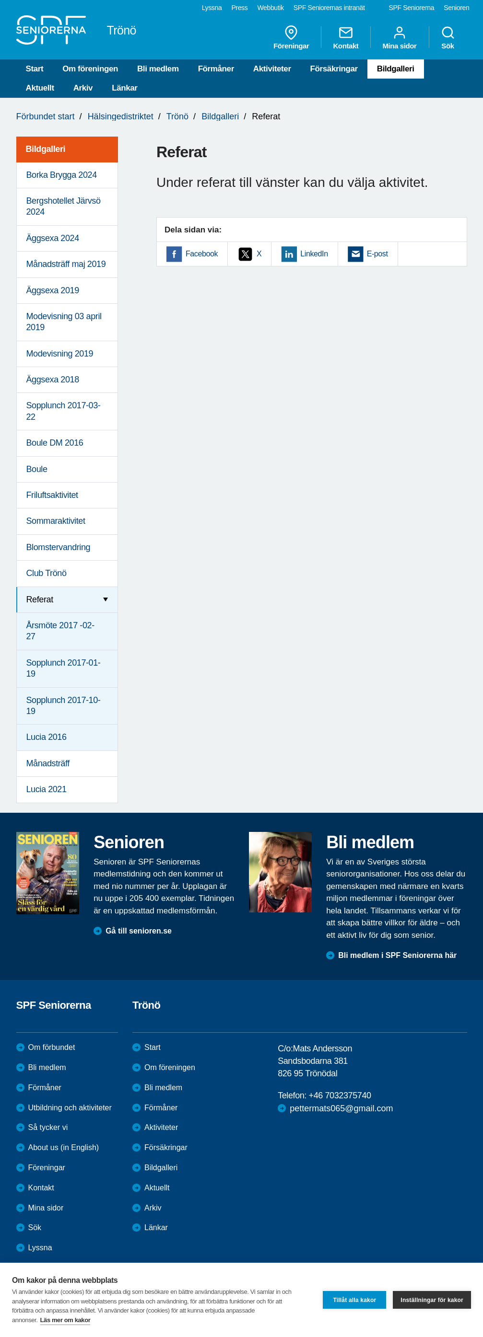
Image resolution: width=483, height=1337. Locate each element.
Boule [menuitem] (36, 469)
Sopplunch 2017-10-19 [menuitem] (63, 705)
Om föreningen (90, 68)
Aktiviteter (272, 68)
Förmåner (216, 68)
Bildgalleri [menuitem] (46, 149)
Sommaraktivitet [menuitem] (55, 521)
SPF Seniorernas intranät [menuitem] (329, 8)
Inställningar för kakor (432, 1300)
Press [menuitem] (239, 8)
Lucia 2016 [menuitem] (46, 737)
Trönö (177, 116)
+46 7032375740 (340, 1095)
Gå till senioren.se (139, 931)
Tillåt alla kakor (354, 1300)
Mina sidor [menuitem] (399, 37)
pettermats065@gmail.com (341, 1108)
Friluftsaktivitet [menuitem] (52, 495)
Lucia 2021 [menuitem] (46, 789)
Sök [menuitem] (448, 37)
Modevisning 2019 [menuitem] (60, 353)
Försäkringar (334, 68)
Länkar (124, 87)
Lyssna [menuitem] (212, 8)
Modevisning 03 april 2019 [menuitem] (64, 321)
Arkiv (83, 87)
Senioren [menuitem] (456, 8)
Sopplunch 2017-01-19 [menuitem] (63, 668)
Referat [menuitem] (39, 599)
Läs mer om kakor (65, 1320)
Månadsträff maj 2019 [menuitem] (66, 264)
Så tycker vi (48, 1127)
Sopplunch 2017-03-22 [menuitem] (63, 411)
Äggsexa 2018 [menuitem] (52, 379)
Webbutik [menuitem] (270, 8)
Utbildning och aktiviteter (70, 1108)
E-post (377, 254)
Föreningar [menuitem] (291, 37)
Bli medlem (158, 68)
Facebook (202, 254)
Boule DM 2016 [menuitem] (54, 443)
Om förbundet (51, 1047)
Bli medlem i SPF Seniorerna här (397, 955)
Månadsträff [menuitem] (48, 763)
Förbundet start (45, 116)
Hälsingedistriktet (120, 116)
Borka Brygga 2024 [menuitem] (61, 175)
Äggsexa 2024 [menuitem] (52, 238)
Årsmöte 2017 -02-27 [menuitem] (60, 631)
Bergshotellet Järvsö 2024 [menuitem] (63, 206)
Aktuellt (40, 87)
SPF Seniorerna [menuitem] (412, 8)
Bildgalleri (395, 68)
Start (35, 68)
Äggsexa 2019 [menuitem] (52, 290)
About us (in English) (63, 1147)
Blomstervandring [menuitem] (58, 547)
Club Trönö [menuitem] (46, 573)
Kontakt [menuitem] (345, 37)
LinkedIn (314, 254)
